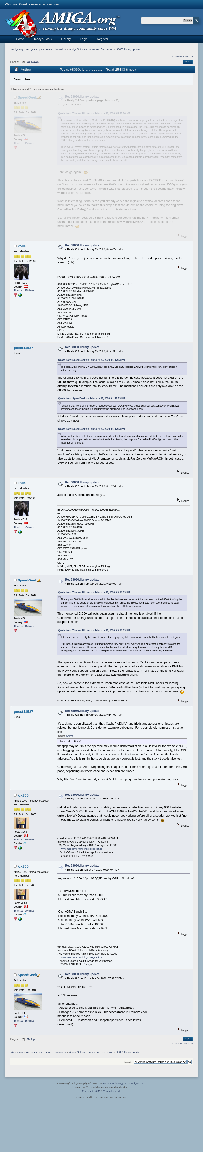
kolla (22, 246)
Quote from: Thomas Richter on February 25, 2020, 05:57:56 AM (94, 113)
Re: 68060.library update (82, 96)
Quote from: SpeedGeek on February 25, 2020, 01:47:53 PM (91, 360)
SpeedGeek (27, 97)
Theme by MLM (111, 1091)
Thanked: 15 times (24, 143)
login (42, 4)
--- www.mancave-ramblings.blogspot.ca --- (81, 848)
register (54, 4)
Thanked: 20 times (24, 839)
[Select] (69, 736)
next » (189, 56)
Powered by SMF (91, 1091)
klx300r (24, 795)
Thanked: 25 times (24, 290)
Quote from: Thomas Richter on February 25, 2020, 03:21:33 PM (94, 592)
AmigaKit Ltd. (138, 1083)
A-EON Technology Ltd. (115, 1083)
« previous (178, 56)
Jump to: (128, 1062)
